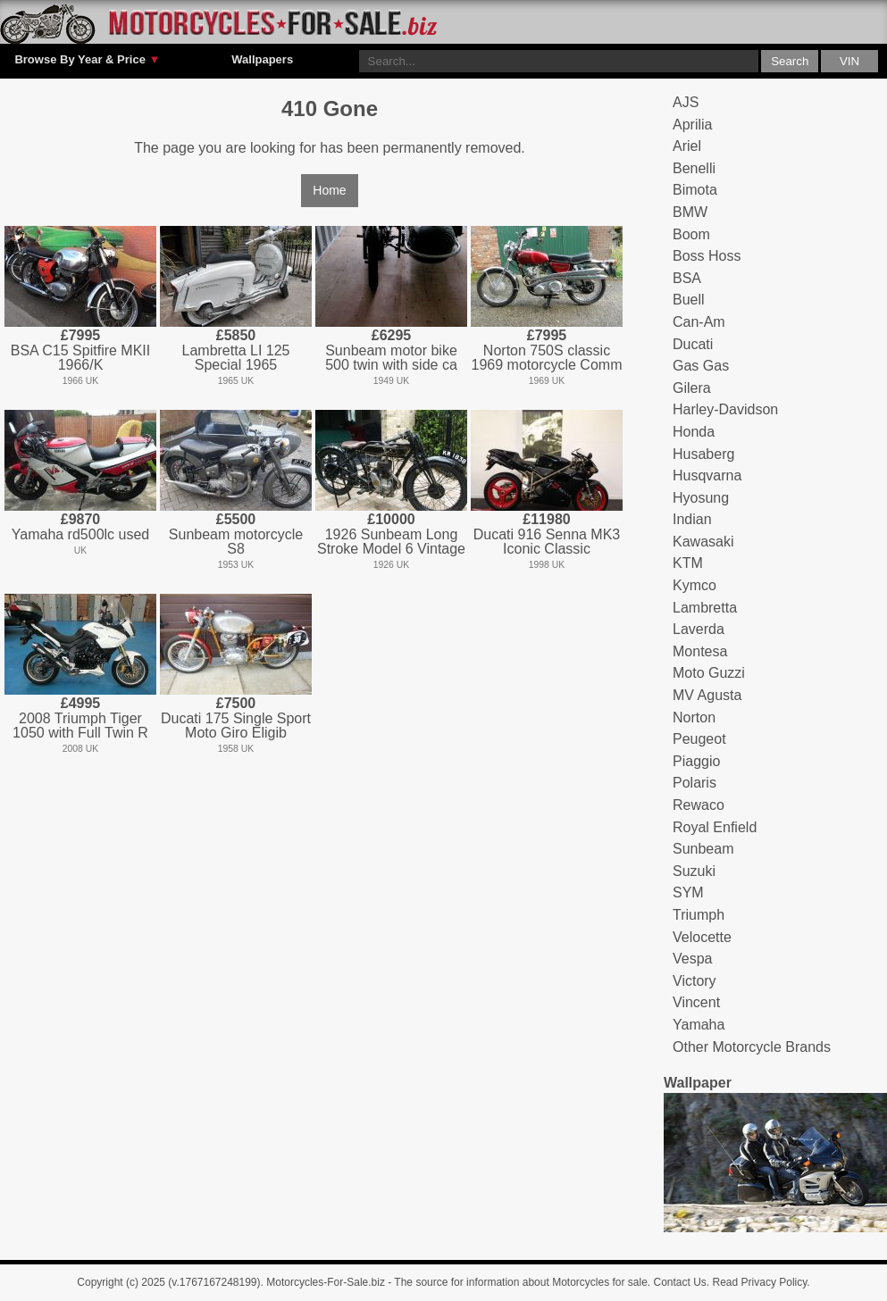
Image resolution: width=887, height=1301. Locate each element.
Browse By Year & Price (87, 60)
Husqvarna (707, 475)
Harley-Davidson (725, 409)
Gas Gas (701, 365)
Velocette (702, 937)
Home (329, 190)
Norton (694, 717)
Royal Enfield (715, 827)
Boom (691, 234)
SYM (688, 892)
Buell (689, 299)
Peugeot (699, 738)
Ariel (687, 146)
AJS (686, 102)
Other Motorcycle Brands (752, 1047)
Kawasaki (703, 541)
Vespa (692, 958)
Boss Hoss (707, 255)
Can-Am (699, 321)
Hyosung (701, 497)
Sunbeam (703, 848)
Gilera (692, 388)
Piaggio (696, 761)
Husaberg (703, 454)
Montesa (700, 651)
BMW (690, 212)
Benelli (694, 168)
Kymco (694, 585)
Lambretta (705, 607)
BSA (687, 278)
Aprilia (692, 124)
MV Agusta (707, 695)
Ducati (693, 344)
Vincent (696, 1002)
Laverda (698, 629)
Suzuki (694, 871)
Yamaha (698, 1024)
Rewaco (698, 805)
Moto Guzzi (709, 672)
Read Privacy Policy (760, 1282)
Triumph (698, 914)
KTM (688, 563)
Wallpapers (262, 59)
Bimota (695, 189)
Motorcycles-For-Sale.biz (325, 1282)
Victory (694, 980)
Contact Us (680, 1282)
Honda (694, 431)
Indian (692, 519)
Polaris (694, 782)
